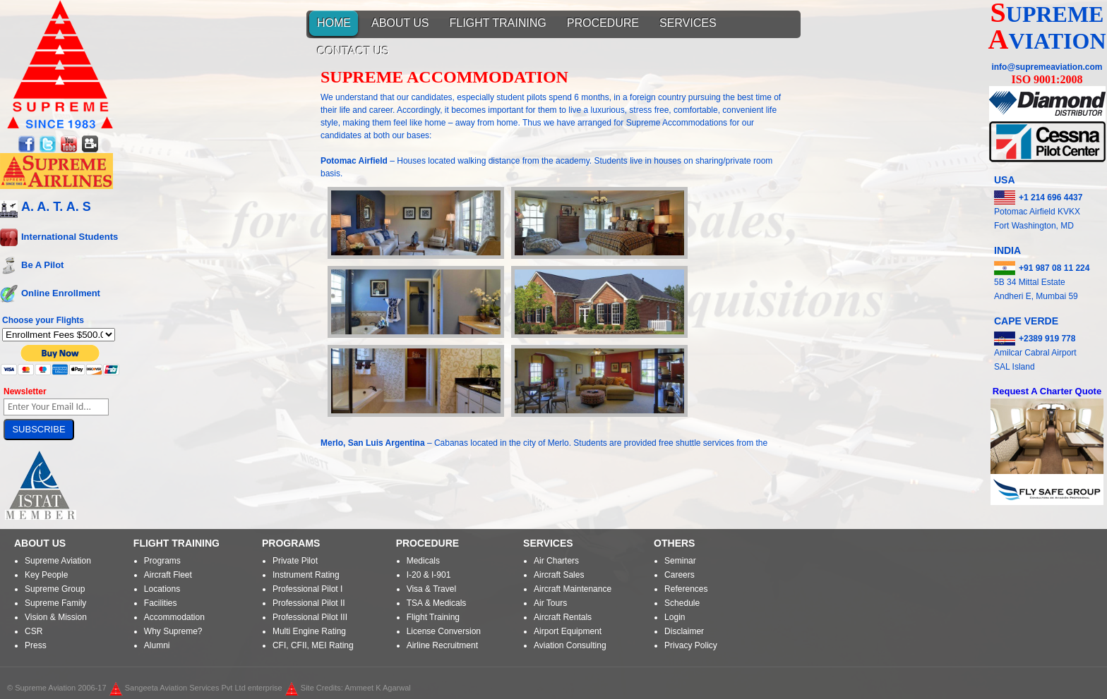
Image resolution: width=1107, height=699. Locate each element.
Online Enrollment (60, 292)
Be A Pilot (42, 264)
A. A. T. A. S (56, 207)
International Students (69, 236)
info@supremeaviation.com (1046, 67)
